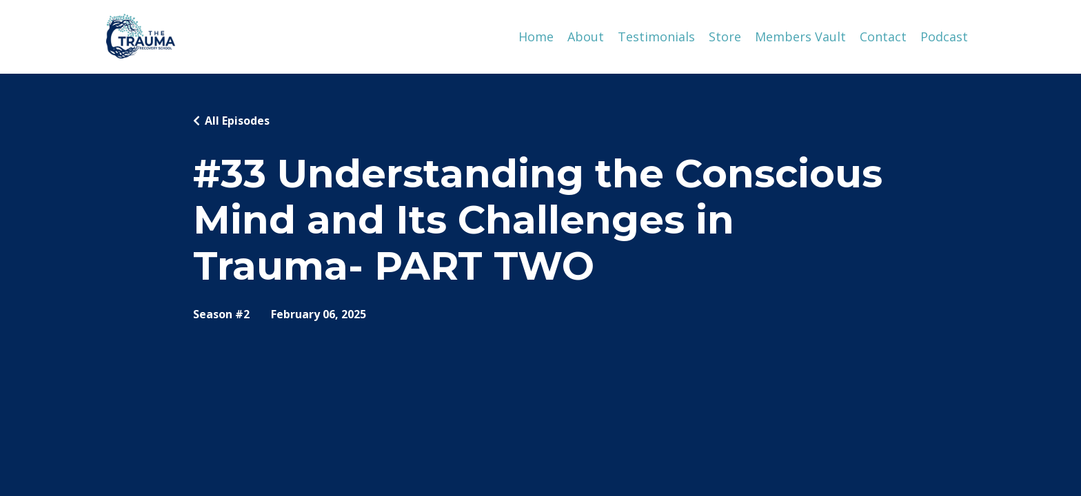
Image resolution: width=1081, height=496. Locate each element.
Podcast (944, 36)
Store (725, 36)
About (585, 36)
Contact (883, 36)
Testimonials (656, 36)
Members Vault (800, 36)
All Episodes (237, 120)
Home (536, 36)
